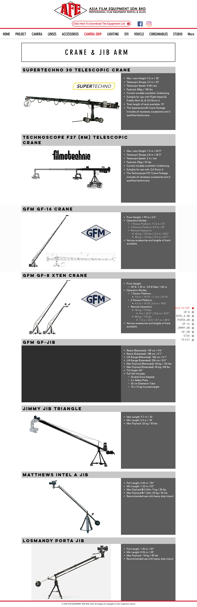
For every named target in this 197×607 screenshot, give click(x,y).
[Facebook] (140, 23)
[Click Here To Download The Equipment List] (101, 23)
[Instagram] (148, 23)
